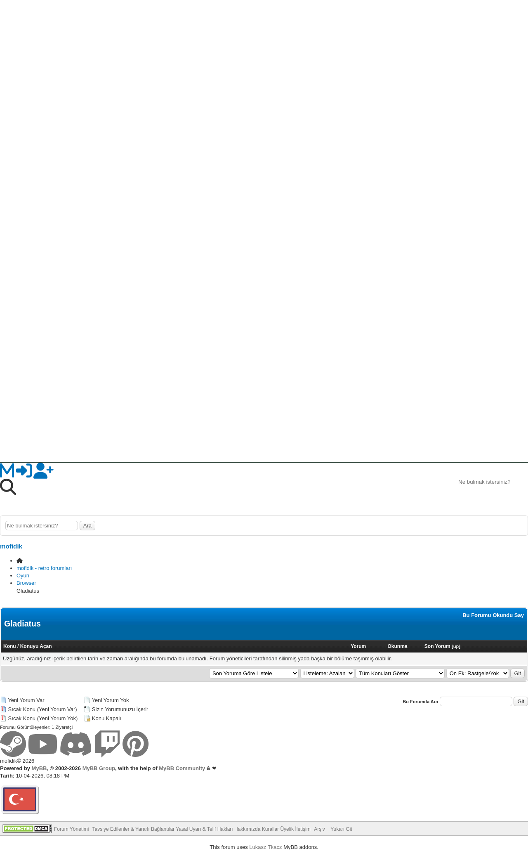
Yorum (358, 646)
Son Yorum (437, 646)
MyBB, (40, 768)
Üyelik (287, 829)
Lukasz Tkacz (265, 847)
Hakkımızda (247, 829)
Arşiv (319, 829)
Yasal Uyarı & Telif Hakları (204, 829)
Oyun (22, 575)
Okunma (397, 646)
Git (517, 673)
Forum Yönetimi (71, 829)
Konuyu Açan (36, 646)
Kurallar (270, 829)
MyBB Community (182, 768)
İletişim (302, 829)
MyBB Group (98, 768)
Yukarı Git (341, 829)
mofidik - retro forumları (44, 568)
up (456, 646)
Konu (9, 646)
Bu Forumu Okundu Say (493, 615)
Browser (26, 583)
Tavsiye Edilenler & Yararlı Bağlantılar (133, 829)
